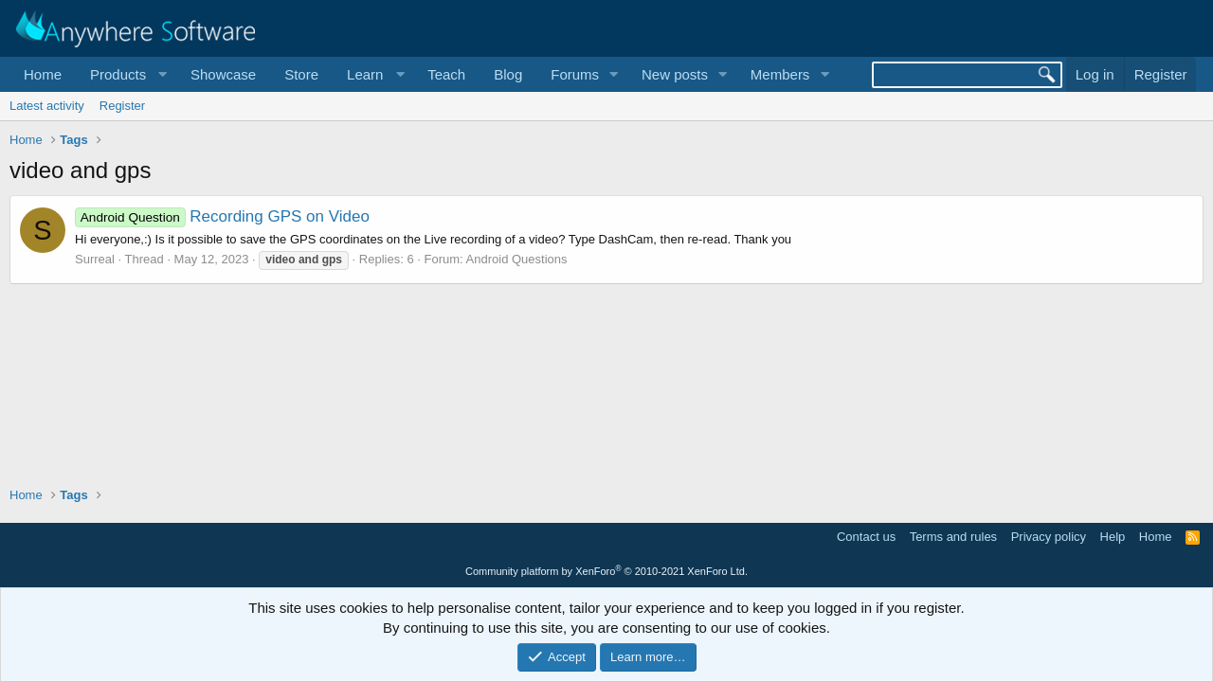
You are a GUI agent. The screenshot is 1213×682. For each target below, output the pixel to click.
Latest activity (46, 106)
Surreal (95, 259)
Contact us (866, 536)
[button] (126, 74)
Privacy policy (1048, 536)
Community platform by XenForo (606, 571)
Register (122, 106)
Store (301, 74)
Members (780, 74)
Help (1113, 536)
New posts (675, 74)
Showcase (223, 74)
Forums (575, 74)
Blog (508, 74)
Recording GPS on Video (222, 216)
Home (43, 74)
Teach (446, 74)
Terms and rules (953, 536)
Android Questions (517, 259)
